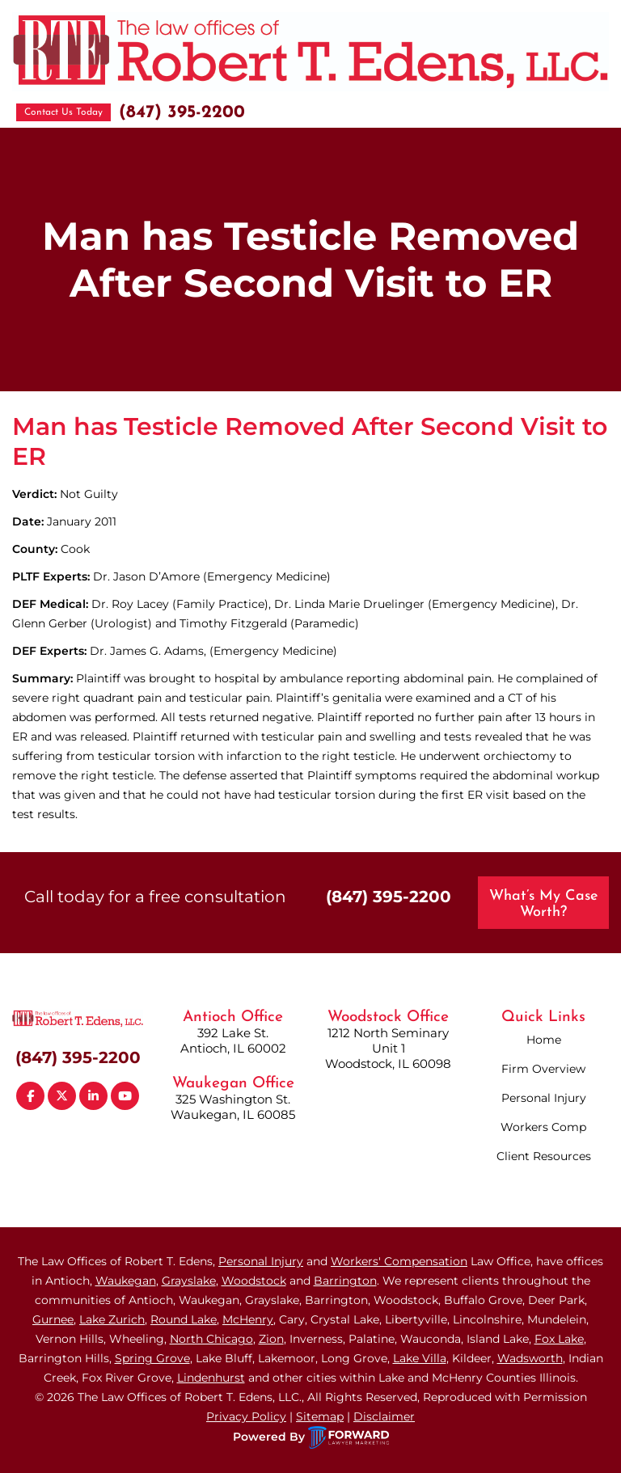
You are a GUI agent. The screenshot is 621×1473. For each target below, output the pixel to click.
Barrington (345, 1280)
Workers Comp (543, 1127)
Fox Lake (559, 1339)
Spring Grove (152, 1358)
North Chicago (211, 1339)
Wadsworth (530, 1358)
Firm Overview (543, 1068)
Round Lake (183, 1319)
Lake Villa (419, 1358)
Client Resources (543, 1156)
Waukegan (125, 1280)
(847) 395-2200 (182, 112)
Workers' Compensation (399, 1261)
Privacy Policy (246, 1416)
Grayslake (189, 1280)
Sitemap (320, 1416)
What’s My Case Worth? (543, 904)
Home (543, 1039)
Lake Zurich (112, 1319)
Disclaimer (384, 1416)
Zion (271, 1339)
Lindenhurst (211, 1377)
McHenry (247, 1319)
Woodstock (254, 1280)
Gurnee (53, 1319)
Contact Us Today (63, 112)
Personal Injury (543, 1098)
